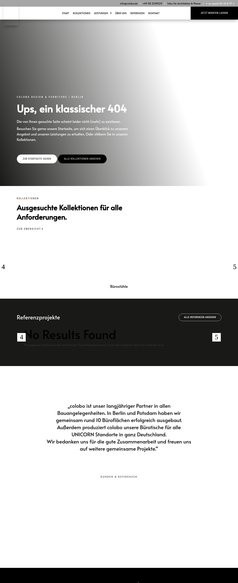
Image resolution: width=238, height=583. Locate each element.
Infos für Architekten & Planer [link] (184, 3)
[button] (37, 156)
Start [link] (65, 13)
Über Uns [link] (121, 13)
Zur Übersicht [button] (29, 226)
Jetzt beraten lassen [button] (214, 13)
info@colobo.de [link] (129, 3)
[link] (10, 24)
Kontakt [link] (153, 13)
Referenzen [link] (137, 13)
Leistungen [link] (101, 13)
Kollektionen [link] (81, 13)
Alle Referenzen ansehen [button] (200, 314)
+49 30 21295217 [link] (152, 3)
